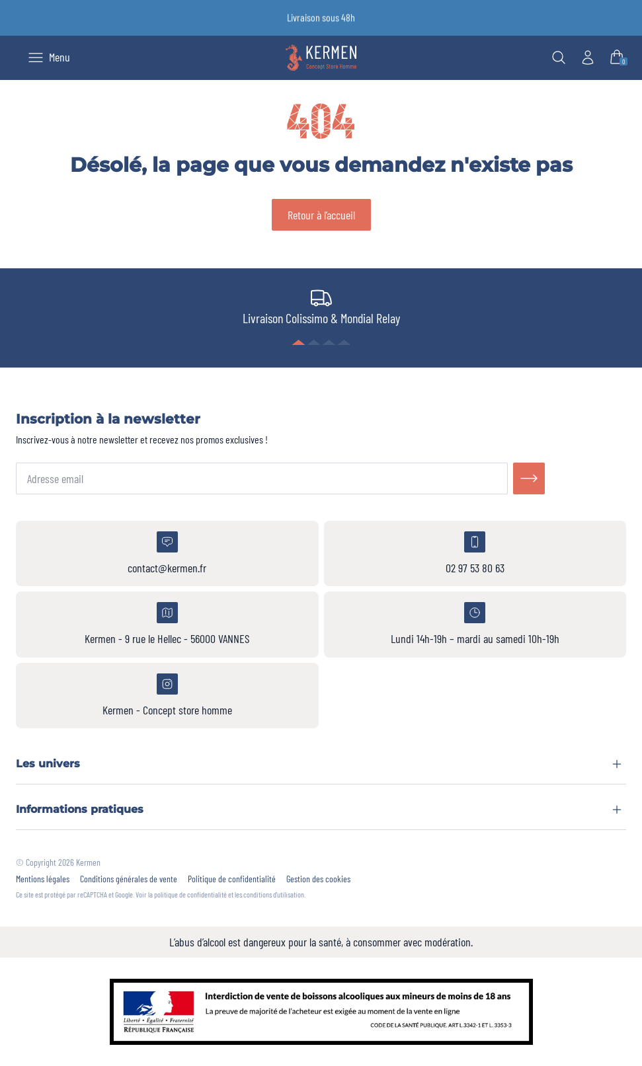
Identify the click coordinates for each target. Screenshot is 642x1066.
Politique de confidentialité (232, 879)
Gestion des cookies (318, 879)
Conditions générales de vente (128, 879)
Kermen (88, 862)
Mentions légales (42, 879)
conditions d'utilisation (273, 894)
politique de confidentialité (190, 894)
